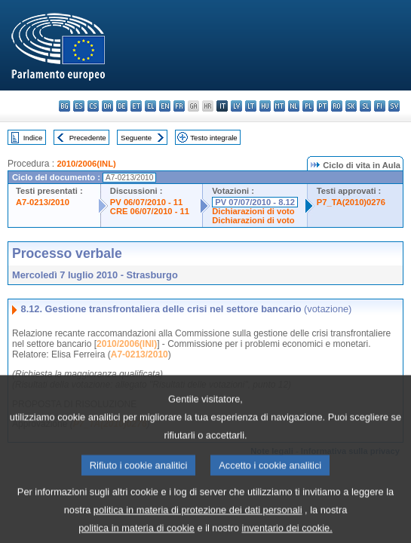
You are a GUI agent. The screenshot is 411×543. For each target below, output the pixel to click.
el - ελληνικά (150, 106)
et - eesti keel (136, 106)
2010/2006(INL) (86, 163)
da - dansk (107, 106)
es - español (78, 106)
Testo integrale (213, 137)
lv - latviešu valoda (236, 106)
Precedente (87, 137)
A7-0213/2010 (42, 202)
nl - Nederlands (293, 106)
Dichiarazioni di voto (253, 211)
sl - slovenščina (365, 106)
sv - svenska (394, 106)
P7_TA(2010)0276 (351, 202)
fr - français (179, 106)
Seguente (136, 137)
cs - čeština (93, 106)
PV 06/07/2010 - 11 (146, 202)
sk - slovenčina (351, 106)
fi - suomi (379, 106)
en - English (164, 106)
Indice (33, 137)
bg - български (64, 106)
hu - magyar (265, 106)
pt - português (322, 106)
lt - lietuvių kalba (250, 106)
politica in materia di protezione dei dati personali (198, 523)
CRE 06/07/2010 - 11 (149, 211)
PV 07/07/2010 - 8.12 (255, 202)
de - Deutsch (121, 106)
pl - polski (308, 106)
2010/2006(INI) (127, 344)
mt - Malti (279, 106)
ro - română (336, 106)
